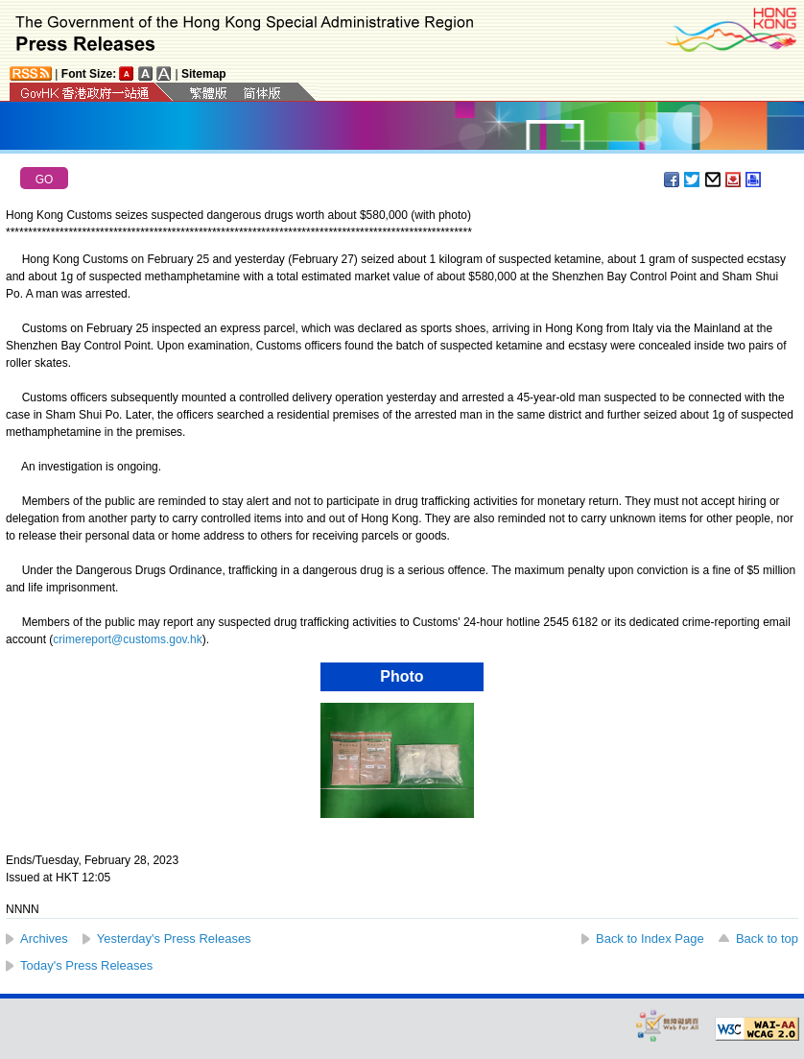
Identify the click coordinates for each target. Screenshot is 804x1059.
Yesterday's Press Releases (174, 938)
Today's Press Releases (86, 965)
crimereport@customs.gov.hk (127, 639)
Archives (44, 938)
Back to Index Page (650, 938)
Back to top (767, 938)
